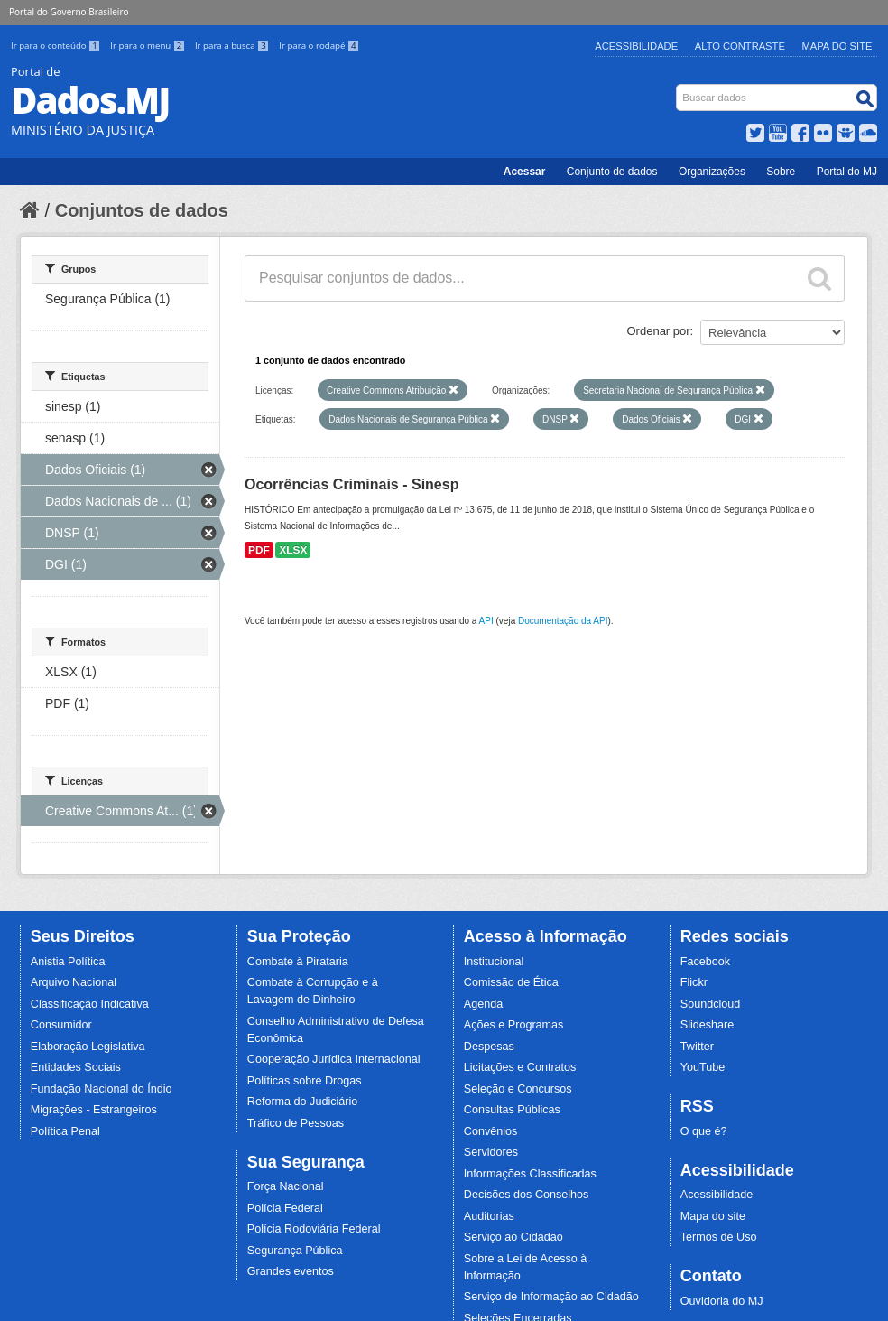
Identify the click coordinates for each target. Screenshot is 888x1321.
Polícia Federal (285, 1208)
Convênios (491, 1131)
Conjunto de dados (612, 171)
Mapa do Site (837, 46)
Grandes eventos (290, 1271)
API (486, 621)
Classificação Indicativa (90, 1004)
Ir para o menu (149, 45)
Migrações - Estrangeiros (94, 1109)
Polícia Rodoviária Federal (314, 1229)
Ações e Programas (514, 1025)
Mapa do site (712, 1216)
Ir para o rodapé (319, 45)
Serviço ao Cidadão (513, 1237)
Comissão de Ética (511, 982)
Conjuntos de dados (141, 210)
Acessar (525, 171)
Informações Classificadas (530, 1174)
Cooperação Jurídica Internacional (334, 1059)
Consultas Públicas (512, 1109)
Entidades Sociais (76, 1067)
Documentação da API (563, 621)
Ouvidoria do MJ (721, 1301)
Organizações (712, 171)
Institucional (494, 961)
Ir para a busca (233, 45)
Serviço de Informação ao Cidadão (551, 1296)
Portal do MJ (847, 171)
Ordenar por (658, 331)
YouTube (703, 1067)
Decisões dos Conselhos (526, 1194)
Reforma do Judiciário (302, 1101)
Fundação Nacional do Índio (101, 1089)
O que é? (703, 1131)
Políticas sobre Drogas (304, 1080)
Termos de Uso (718, 1237)
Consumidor (61, 1025)
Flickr (694, 982)
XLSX (293, 550)
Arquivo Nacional (73, 982)
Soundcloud (710, 1004)
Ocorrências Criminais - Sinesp (351, 484)
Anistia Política (68, 961)
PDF (259, 550)
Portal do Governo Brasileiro (68, 11)
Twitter (697, 1046)
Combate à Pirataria (297, 961)
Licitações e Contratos (520, 1067)
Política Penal (65, 1131)
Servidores (491, 1152)
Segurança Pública (295, 1250)
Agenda (483, 1004)
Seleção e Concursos (518, 1089)
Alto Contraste (740, 46)
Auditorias (489, 1216)
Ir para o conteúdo (57, 45)
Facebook (705, 961)
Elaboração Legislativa (88, 1046)
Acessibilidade (636, 46)
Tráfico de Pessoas (295, 1123)
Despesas (489, 1046)
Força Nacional (285, 1186)
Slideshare (707, 1025)
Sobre (780, 171)
